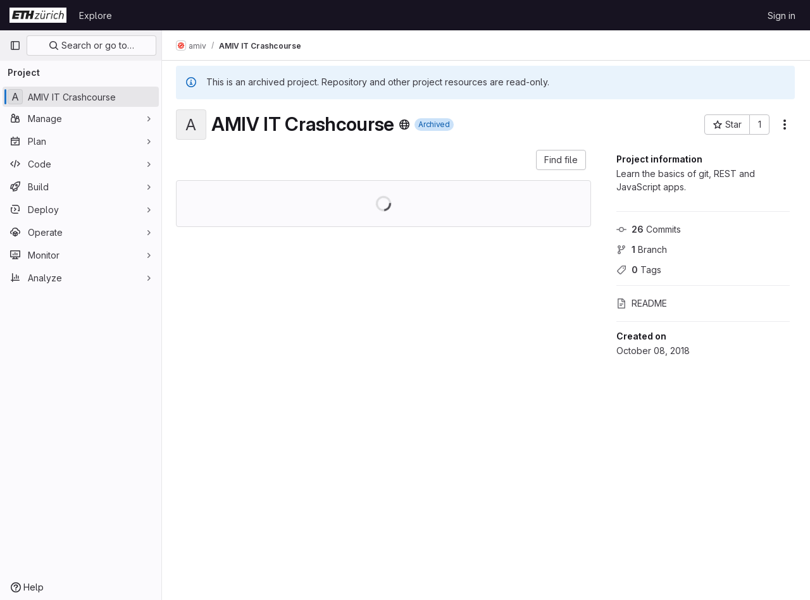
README (641, 303)
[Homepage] (38, 15)
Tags (638, 269)
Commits (648, 229)
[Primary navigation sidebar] (15, 45)
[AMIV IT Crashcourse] (81, 97)
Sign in (781, 15)
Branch (641, 249)
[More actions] (785, 124)
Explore (95, 15)
